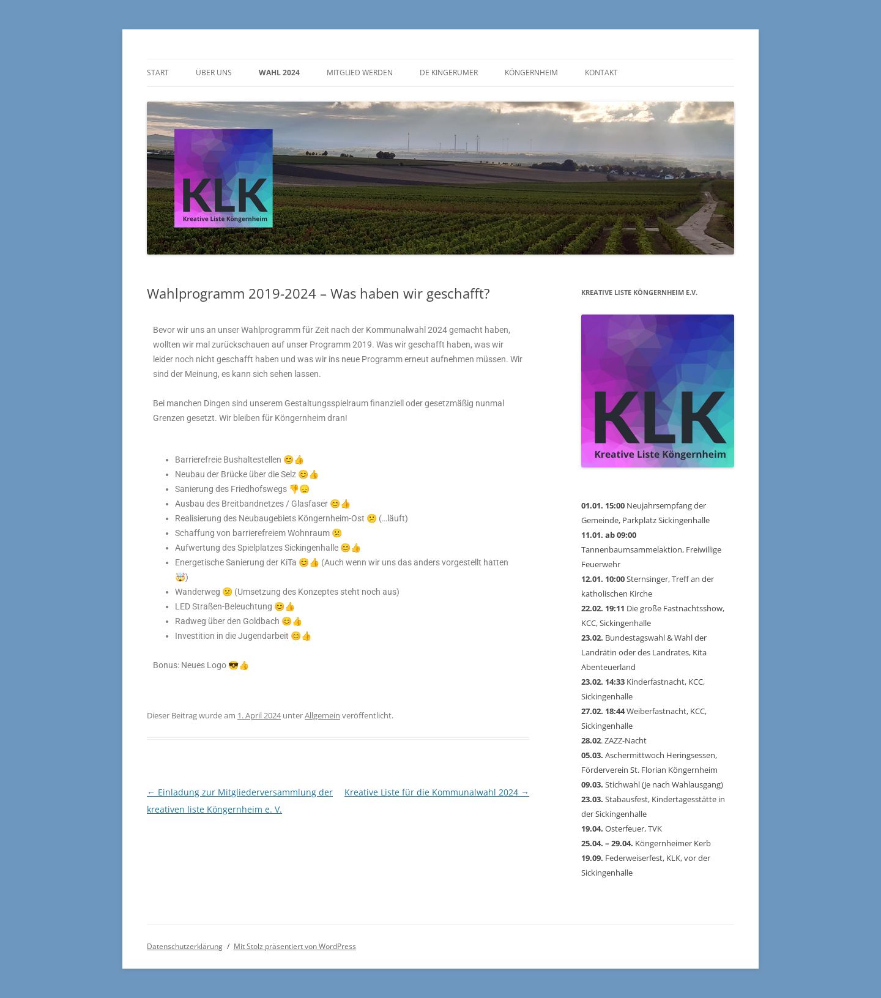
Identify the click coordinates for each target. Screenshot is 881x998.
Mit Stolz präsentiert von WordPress (295, 946)
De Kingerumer (449, 72)
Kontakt (601, 72)
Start (158, 72)
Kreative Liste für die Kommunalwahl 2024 (436, 792)
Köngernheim (531, 72)
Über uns (214, 72)
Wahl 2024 (279, 72)
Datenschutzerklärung (185, 946)
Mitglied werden (360, 72)
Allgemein (322, 715)
